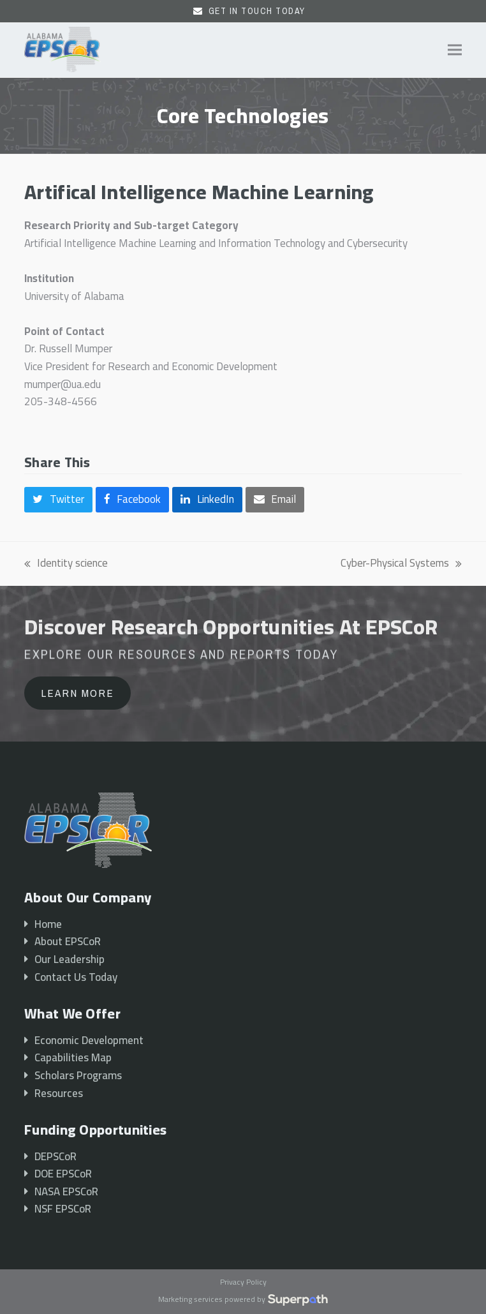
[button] (455, 50)
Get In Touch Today (257, 11)
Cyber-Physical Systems (401, 563)
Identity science (66, 563)
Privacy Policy (243, 1282)
